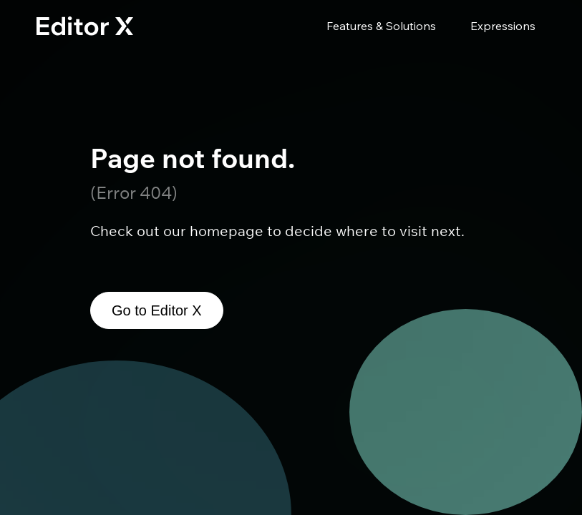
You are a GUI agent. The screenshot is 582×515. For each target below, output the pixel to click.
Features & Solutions (381, 26)
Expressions (502, 26)
